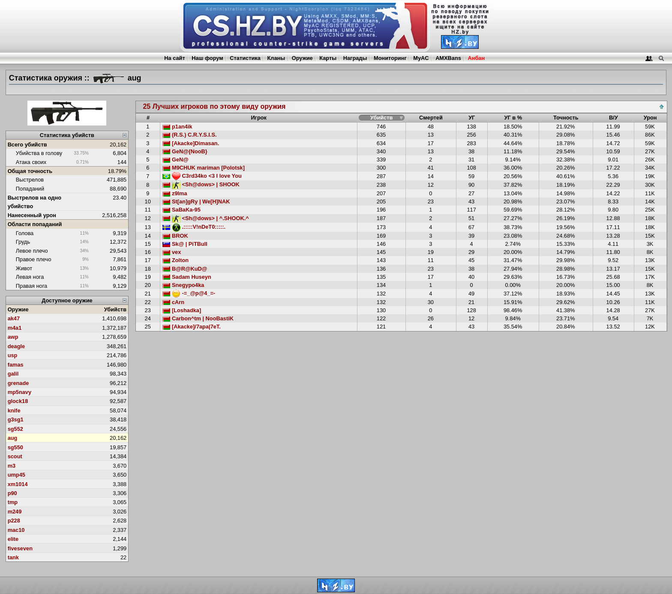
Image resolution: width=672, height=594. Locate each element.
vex (171, 252)
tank (13, 557)
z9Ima (174, 193)
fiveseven (20, 548)
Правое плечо (33, 259)
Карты (327, 58)
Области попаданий (35, 224)
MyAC (421, 58)
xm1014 (18, 484)
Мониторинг (390, 58)
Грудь (23, 242)
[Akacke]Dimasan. (190, 143)
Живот (24, 268)
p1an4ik (177, 126)
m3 (12, 466)
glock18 (18, 401)
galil (13, 373)
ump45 (16, 475)
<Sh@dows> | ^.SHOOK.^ (205, 218)
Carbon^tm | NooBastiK (198, 318)
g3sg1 (16, 419)
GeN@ (175, 159)
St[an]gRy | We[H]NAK (196, 201)
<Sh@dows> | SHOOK (200, 184)
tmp (13, 502)
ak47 (14, 318)
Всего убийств (27, 144)
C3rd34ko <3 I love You (201, 176)
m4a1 (15, 328)
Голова (24, 233)
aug (13, 438)
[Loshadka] (181, 310)
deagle (16, 346)
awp (13, 337)
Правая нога (31, 286)
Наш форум (207, 58)
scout (15, 456)
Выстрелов (30, 179)
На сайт (174, 58)
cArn (173, 302)
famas (16, 364)
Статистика (245, 58)
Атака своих (31, 162)
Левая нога (30, 277)
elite (13, 539)
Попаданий (30, 188)
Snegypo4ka (183, 285)
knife (14, 410)
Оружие (302, 58)
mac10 (16, 530)
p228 (14, 520)
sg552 (15, 429)
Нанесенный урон (32, 215)
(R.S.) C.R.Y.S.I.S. (189, 134)
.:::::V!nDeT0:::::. (193, 227)
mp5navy (19, 392)
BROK (175, 236)
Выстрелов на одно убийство (34, 201)
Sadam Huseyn (186, 277)
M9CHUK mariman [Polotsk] (203, 167)
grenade (18, 383)
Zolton (175, 260)
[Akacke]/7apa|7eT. (191, 326)
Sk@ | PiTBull (184, 244)
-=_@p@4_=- (188, 293)
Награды (355, 58)
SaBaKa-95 (181, 209)
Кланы (276, 58)
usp (13, 355)
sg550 (15, 447)
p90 (12, 493)
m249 (15, 511)
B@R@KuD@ (184, 269)
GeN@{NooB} (184, 151)
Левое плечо (32, 251)
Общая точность (30, 171)
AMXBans (448, 58)
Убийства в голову (39, 153)
